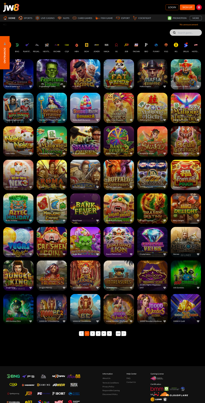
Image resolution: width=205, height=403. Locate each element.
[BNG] (17, 47)
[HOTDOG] (196, 47)
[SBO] (146, 47)
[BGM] (87, 47)
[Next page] (123, 333)
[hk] (199, 7)
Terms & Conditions (110, 383)
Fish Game (104, 18)
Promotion (177, 18)
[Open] (5, 52)
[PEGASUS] (37, 47)
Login (172, 7)
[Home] (11, 7)
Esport (123, 18)
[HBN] (77, 47)
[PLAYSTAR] (27, 47)
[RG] (176, 47)
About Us (106, 378)
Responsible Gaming (111, 390)
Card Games (82, 18)
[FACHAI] (136, 47)
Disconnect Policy (110, 394)
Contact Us (131, 382)
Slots (63, 18)
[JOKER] (97, 47)
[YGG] (166, 47)
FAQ (128, 378)
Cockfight (142, 18)
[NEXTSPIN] (47, 47)
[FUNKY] (156, 47)
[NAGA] (106, 47)
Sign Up (187, 7)
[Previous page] (81, 333)
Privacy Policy (108, 386)
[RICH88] (57, 47)
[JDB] (126, 47)
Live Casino (45, 18)
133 (118, 333)
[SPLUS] (186, 47)
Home (9, 18)
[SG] (116, 47)
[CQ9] (67, 47)
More (196, 18)
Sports (25, 18)
